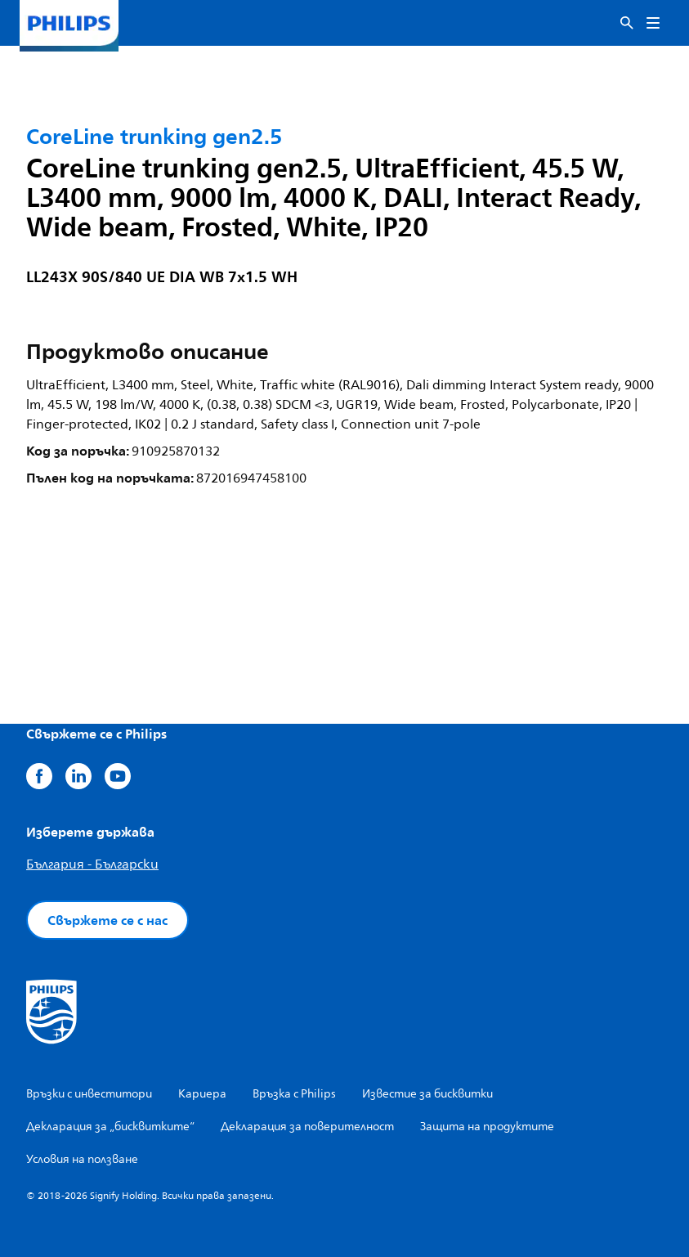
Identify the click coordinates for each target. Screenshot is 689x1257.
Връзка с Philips (294, 1093)
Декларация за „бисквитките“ (110, 1126)
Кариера (202, 1093)
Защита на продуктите (487, 1126)
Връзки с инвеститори (89, 1093)
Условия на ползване (82, 1159)
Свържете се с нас (107, 920)
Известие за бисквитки (427, 1093)
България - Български (92, 864)
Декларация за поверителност (307, 1126)
